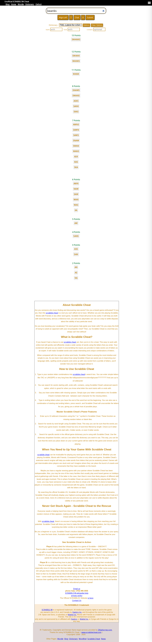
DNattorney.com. (105, 630)
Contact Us (76, 600)
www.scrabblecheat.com (91, 632)
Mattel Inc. (72, 614)
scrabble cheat (52, 313)
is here (90, 598)
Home (13, 4)
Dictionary (29, 4)
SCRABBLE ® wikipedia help (76, 593)
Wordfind (82, 639)
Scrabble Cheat (93, 639)
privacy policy (76, 595)
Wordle (21, 4)
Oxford (38, 4)
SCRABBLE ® (47, 609)
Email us (76, 588)
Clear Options (96, 25)
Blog (7, 4)
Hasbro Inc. (77, 612)
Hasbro (74, 619)
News (103, 639)
